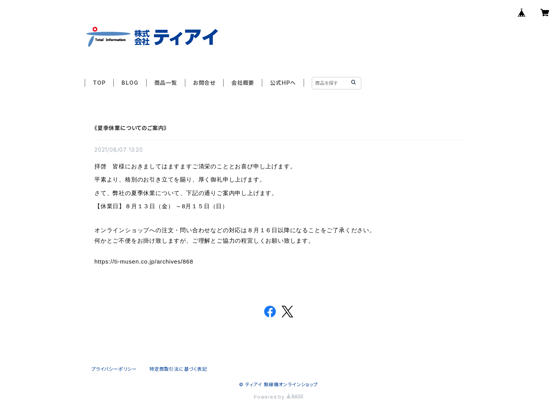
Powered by (278, 397)
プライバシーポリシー (114, 369)
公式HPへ (283, 82)
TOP (99, 82)
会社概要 (242, 82)
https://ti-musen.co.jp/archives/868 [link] (143, 261)
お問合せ (204, 82)
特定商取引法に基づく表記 (178, 369)
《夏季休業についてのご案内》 (130, 128)
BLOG (129, 82)
